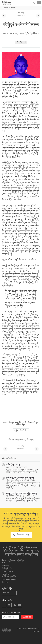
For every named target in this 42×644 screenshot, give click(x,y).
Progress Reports (9, 579)
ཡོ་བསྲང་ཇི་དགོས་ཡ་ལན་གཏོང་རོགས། (13, 560)
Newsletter (6, 574)
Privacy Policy (7, 571)
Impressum (36, 631)
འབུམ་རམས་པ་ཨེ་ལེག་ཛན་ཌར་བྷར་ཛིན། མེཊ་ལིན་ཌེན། (17, 33)
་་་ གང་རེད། (21, 13)
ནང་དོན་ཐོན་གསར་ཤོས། (9, 577)
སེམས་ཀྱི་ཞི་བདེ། (24, 430)
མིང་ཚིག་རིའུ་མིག (7, 569)
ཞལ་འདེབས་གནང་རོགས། (21, 535)
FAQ (3, 563)
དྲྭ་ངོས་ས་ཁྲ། (5, 566)
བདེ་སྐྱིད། (16, 430)
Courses (5, 582)
